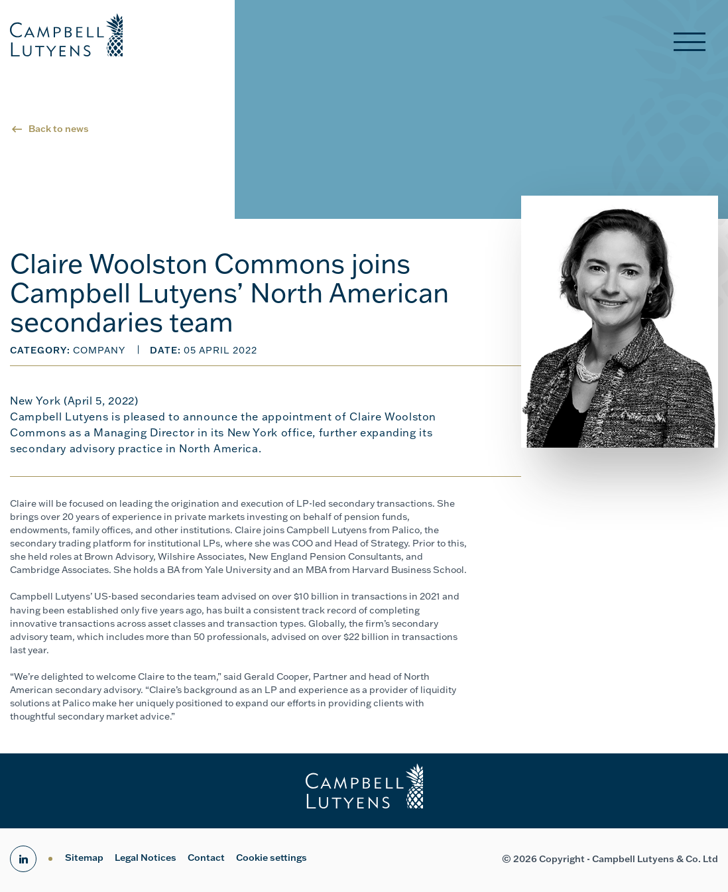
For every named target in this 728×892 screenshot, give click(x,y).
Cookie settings (271, 857)
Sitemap (84, 857)
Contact (206, 857)
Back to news (59, 129)
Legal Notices (145, 857)
